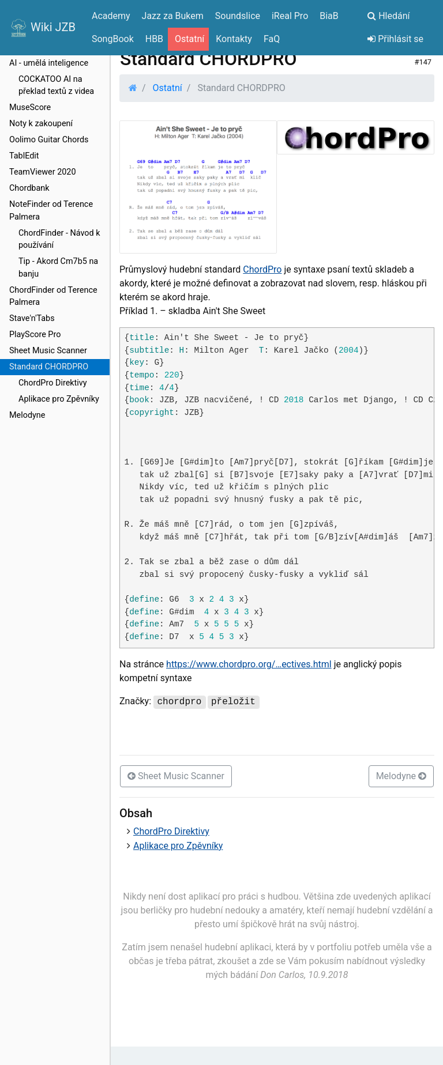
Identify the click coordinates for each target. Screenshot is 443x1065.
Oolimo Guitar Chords (49, 140)
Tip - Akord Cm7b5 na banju (58, 267)
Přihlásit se (395, 38)
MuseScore (30, 107)
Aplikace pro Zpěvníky (58, 399)
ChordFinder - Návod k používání (59, 239)
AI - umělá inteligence (48, 63)
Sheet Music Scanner (48, 351)
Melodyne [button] (401, 776)
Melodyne (27, 415)
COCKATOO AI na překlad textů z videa (56, 85)
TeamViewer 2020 (42, 172)
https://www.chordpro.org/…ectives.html (249, 664)
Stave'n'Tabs (32, 318)
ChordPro (262, 269)
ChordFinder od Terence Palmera (53, 296)
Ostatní (167, 87)
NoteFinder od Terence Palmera (51, 210)
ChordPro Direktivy (52, 383)
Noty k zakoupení (41, 124)
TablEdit (24, 156)
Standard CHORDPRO (48, 367)
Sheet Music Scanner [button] (175, 776)
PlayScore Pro (35, 334)
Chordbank (29, 188)
